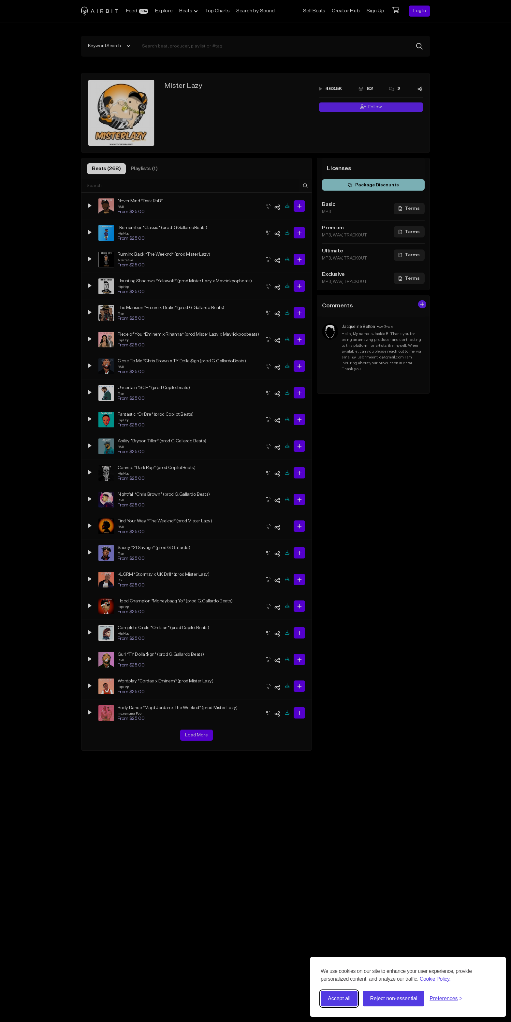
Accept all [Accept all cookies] (339, 998)
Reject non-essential (393, 998)
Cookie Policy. (435, 979)
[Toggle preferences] (446, 999)
